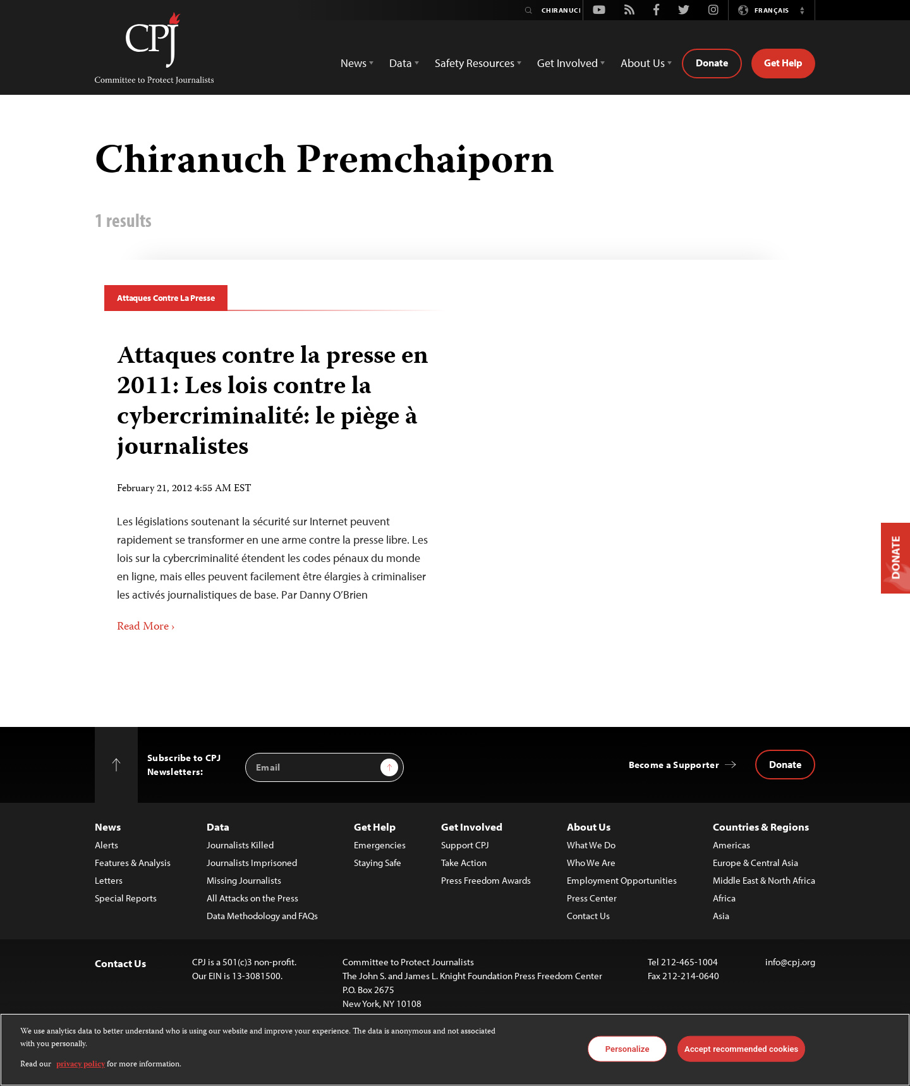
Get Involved (471, 826)
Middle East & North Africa (764, 880)
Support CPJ (465, 845)
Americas (731, 845)
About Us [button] (643, 63)
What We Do (591, 845)
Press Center (592, 898)
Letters (109, 880)
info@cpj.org (790, 962)
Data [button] (400, 63)
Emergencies (380, 845)
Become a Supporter (674, 765)
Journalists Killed (240, 845)
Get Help (783, 62)
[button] (802, 10)
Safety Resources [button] (474, 63)
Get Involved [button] (567, 63)
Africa (724, 898)
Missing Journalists (244, 880)
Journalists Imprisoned (252, 863)
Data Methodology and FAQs (262, 916)
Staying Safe (377, 863)
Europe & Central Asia (755, 863)
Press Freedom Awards (486, 880)
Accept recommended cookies (741, 1048)
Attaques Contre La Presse (166, 297)
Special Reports (126, 898)
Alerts (106, 845)
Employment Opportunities (622, 880)
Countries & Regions (761, 826)
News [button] (354, 63)
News (108, 826)
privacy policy (80, 1064)
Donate (712, 62)
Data (218, 826)
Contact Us (588, 916)
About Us (588, 826)
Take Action (464, 863)
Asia (721, 916)
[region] (455, 1049)
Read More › (146, 627)
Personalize (627, 1048)
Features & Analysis (133, 863)
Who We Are (591, 863)
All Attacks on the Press (252, 898)
